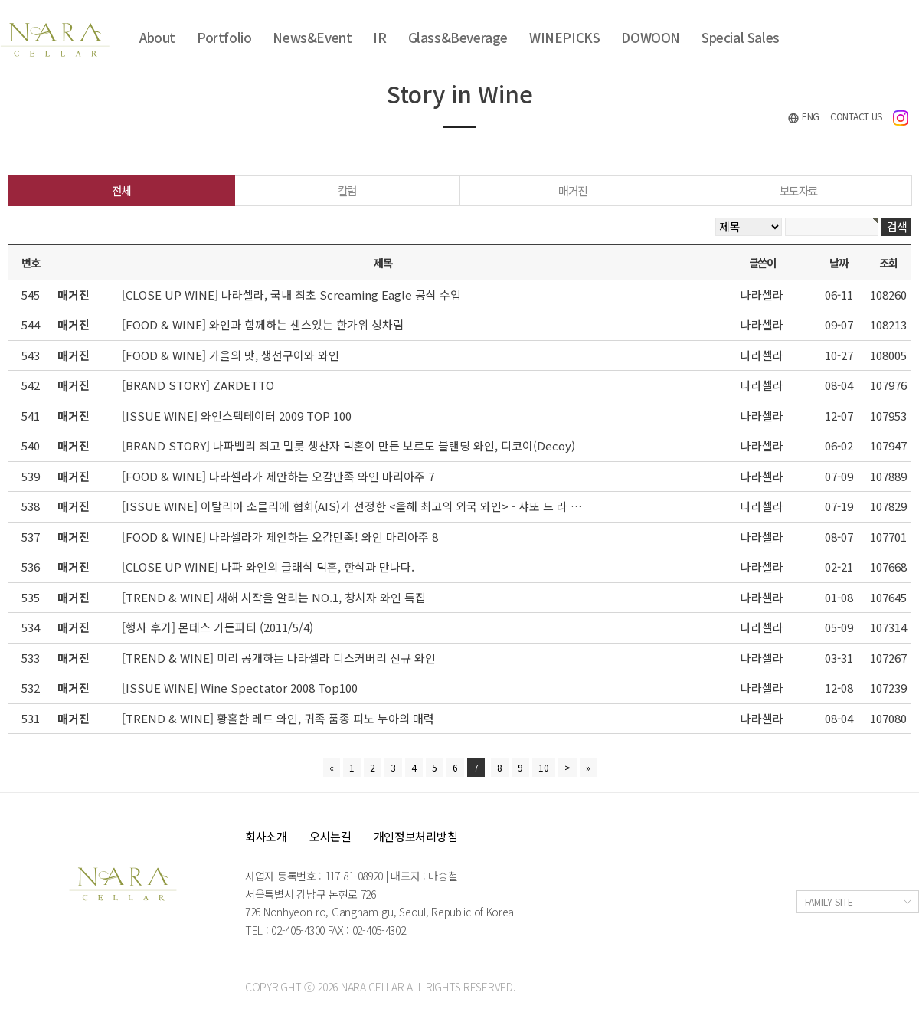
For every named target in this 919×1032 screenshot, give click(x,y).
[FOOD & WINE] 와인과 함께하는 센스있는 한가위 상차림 (263, 324)
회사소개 (266, 836)
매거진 (572, 190)
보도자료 (799, 190)
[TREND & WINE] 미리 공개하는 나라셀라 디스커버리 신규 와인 (279, 658)
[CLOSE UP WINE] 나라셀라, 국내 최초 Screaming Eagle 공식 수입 (291, 295)
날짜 (838, 262)
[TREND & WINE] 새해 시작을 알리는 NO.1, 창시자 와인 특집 (274, 597)
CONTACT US (856, 116)
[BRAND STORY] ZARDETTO (198, 385)
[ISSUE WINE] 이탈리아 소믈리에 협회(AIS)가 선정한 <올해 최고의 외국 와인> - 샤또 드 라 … (352, 506)
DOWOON (650, 37)
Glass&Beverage (458, 37)
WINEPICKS (564, 37)
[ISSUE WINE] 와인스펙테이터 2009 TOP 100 (237, 416)
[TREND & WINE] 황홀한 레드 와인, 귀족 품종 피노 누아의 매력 (278, 718)
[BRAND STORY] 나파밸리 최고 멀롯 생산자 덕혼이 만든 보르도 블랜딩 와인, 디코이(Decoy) (348, 445)
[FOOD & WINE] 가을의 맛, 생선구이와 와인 (230, 355)
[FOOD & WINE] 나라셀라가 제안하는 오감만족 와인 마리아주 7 (278, 476)
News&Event (312, 37)
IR (379, 37)
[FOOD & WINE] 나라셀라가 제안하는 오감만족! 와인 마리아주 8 (280, 537)
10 (543, 767)
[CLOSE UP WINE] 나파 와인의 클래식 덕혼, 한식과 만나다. (268, 567)
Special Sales (741, 37)
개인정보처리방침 (416, 836)
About (157, 37)
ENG (803, 117)
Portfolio (224, 37)
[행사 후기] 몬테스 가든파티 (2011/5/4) (217, 627)
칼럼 (347, 190)
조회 (888, 262)
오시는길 (330, 836)
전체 (121, 190)
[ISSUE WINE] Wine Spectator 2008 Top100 (240, 688)
